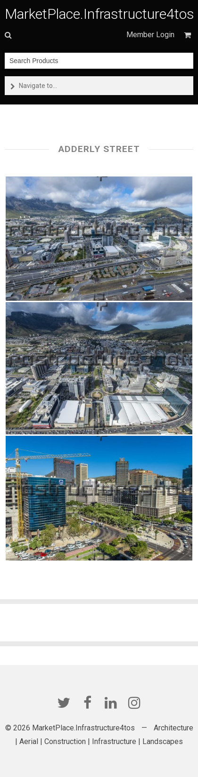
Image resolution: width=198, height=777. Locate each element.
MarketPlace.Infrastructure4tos (99, 14)
